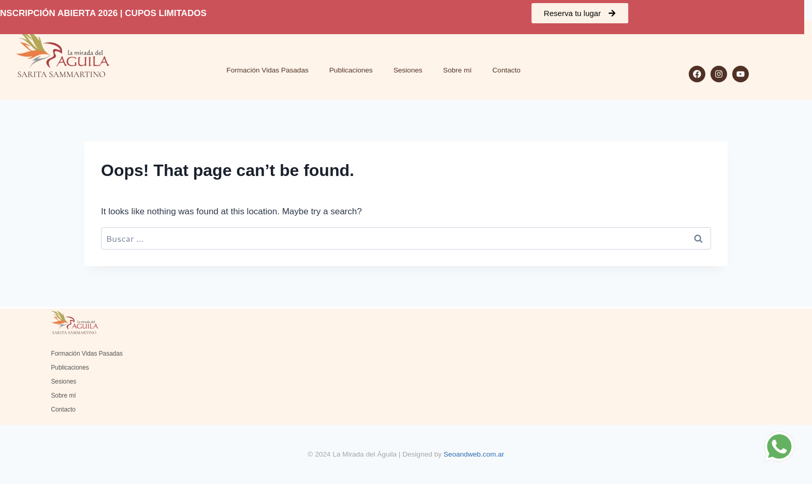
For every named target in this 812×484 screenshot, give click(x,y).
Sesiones (408, 70)
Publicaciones (351, 70)
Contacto (506, 70)
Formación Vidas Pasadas (267, 70)
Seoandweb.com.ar (474, 454)
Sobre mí (457, 70)
